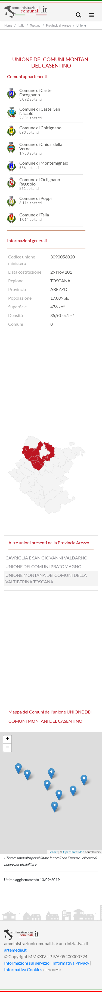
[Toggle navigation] (78, 15)
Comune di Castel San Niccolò (39, 111)
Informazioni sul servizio (27, 962)
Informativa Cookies (23, 969)
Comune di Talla (34, 214)
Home (8, 25)
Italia (21, 25)
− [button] (7, 748)
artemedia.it (15, 949)
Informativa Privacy (70, 962)
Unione (81, 25)
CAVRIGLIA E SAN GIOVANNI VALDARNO (46, 557)
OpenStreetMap (73, 852)
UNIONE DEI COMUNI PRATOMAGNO (43, 566)
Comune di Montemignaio (43, 162)
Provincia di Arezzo (58, 25)
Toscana (35, 25)
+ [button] (7, 739)
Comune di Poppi (35, 198)
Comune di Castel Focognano (35, 92)
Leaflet (53, 852)
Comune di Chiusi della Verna (40, 146)
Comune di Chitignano (40, 127)
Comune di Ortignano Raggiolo (39, 181)
